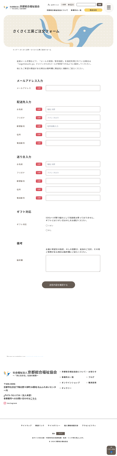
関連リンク (39, 425)
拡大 (71, 4)
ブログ (91, 377)
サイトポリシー (54, 425)
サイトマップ (26, 425)
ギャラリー (67, 388)
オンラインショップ (71, 382)
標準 (64, 4)
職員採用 (93, 10)
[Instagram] (10, 403)
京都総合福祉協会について (57, 10)
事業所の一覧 (76, 10)
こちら (33, 398)
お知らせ (92, 371)
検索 (99, 4)
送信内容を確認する (58, 284)
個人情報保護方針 (71, 425)
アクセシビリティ (89, 425)
